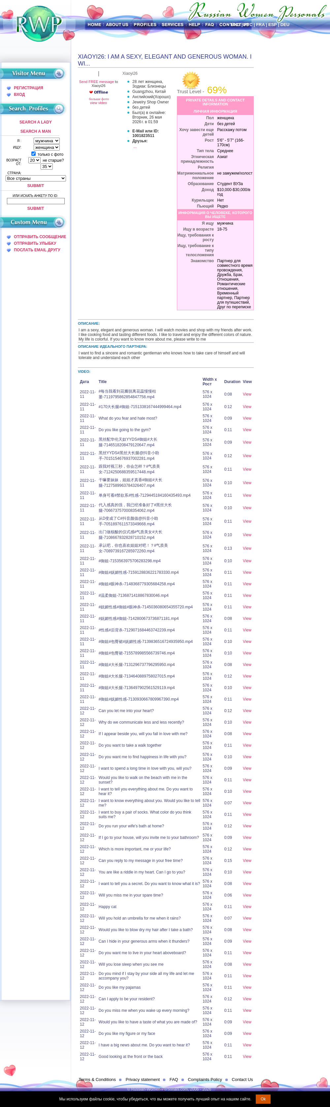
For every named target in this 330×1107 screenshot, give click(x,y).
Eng (235, 24)
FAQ (174, 1079)
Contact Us (242, 1079)
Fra (260, 24)
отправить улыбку (35, 243)
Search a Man (35, 131)
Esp (272, 24)
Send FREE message (96, 82)
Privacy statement (143, 1079)
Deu (284, 24)
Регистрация (28, 88)
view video (98, 103)
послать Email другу (37, 250)
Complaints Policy (205, 1079)
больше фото (98, 99)
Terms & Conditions (97, 1079)
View (247, 394)
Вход (19, 94)
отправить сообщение (40, 237)
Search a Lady (35, 122)
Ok (263, 1099)
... (135, 146)
